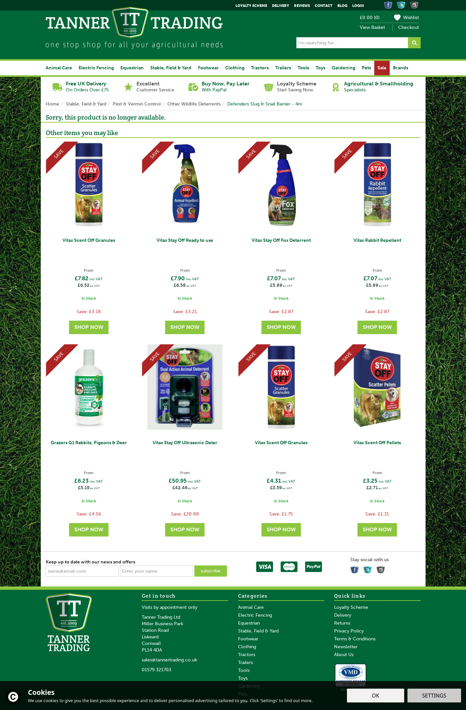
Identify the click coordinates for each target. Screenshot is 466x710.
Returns (342, 623)
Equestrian (249, 623)
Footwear (248, 639)
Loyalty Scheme (351, 607)
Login (358, 6)
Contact (323, 6)
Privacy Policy (349, 631)
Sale (382, 68)
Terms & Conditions (355, 639)
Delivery (342, 615)
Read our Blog (368, 568)
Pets (366, 68)
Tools (244, 670)
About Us (344, 654)
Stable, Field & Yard (258, 631)
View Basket (372, 27)
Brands (400, 68)
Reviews (302, 6)
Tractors (246, 654)
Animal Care (251, 607)
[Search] (352, 42)
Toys (243, 678)
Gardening (343, 68)
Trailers (245, 662)
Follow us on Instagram (382, 568)
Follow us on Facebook (355, 568)
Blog (342, 6)
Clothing (247, 647)
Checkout (408, 27)
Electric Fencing (255, 615)
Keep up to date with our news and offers (90, 562)
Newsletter (345, 647)
